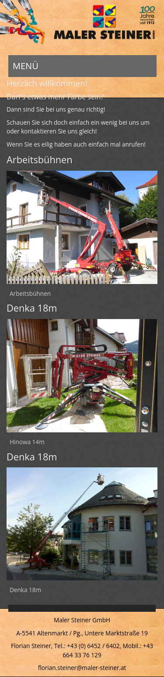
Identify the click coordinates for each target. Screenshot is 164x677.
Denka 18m (25, 590)
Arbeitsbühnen (30, 293)
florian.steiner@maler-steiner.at (82, 667)
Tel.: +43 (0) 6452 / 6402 (87, 646)
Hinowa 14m (27, 442)
